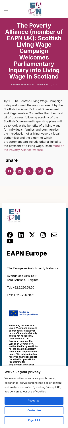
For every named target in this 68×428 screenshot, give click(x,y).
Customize (34, 410)
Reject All (34, 420)
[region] (34, 397)
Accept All (34, 400)
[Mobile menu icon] (6, 9)
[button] (9, 171)
